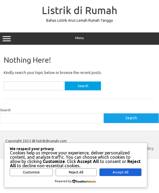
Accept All (120, 172)
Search (5, 110)
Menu (79, 38)
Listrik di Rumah (79, 10)
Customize (31, 172)
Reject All (76, 172)
